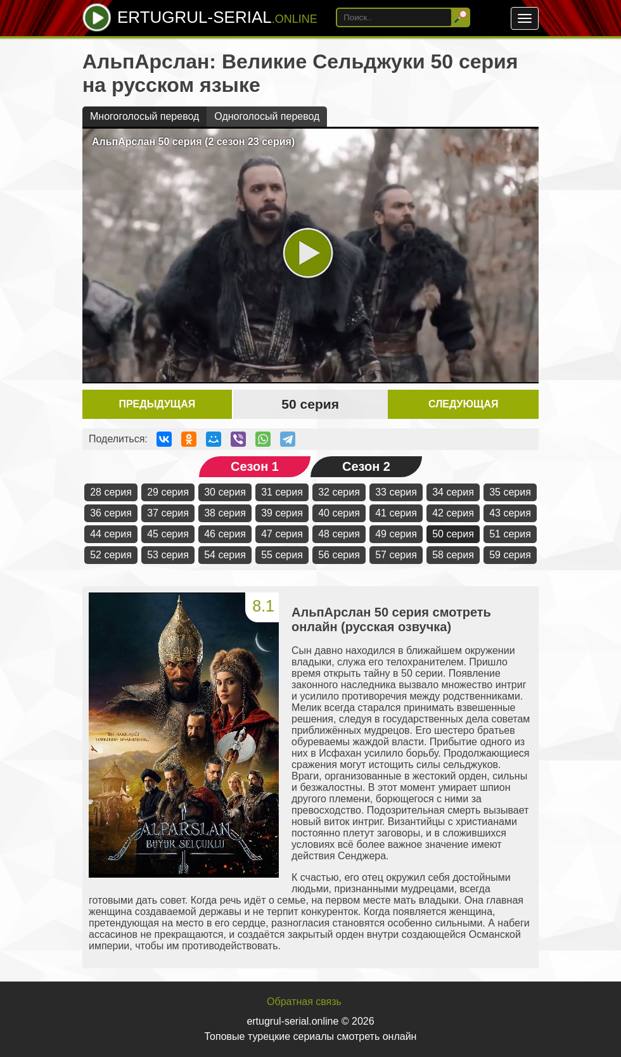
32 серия (339, 492)
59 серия (510, 554)
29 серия (168, 492)
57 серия (396, 554)
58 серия (453, 554)
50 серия (453, 533)
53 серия (168, 554)
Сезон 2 (366, 466)
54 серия (225, 554)
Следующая (463, 404)
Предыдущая (156, 404)
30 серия (225, 492)
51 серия (510, 533)
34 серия (453, 492)
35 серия (510, 492)
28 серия (111, 492)
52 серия (111, 554)
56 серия (339, 554)
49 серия (396, 533)
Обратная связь (304, 1001)
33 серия (396, 492)
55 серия (282, 554)
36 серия (111, 513)
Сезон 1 (255, 466)
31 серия (282, 492)
